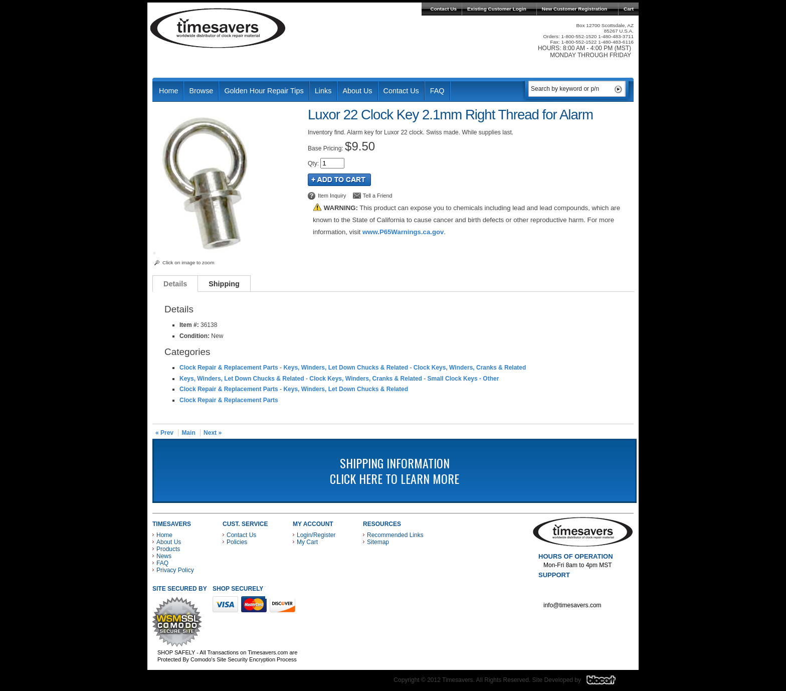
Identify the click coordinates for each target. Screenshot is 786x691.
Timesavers (218, 28)
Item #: (190, 324)
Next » (213, 432)
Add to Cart (339, 180)
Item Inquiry (332, 196)
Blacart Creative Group (607, 682)
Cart (629, 9)
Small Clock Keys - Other (463, 378)
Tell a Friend (377, 196)
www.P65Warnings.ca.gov (403, 232)
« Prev (164, 432)
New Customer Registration (575, 9)
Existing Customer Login (496, 9)
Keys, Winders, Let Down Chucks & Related (345, 367)
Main (188, 432)
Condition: (194, 335)
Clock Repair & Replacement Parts (228, 367)
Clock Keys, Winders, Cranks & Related (470, 367)
